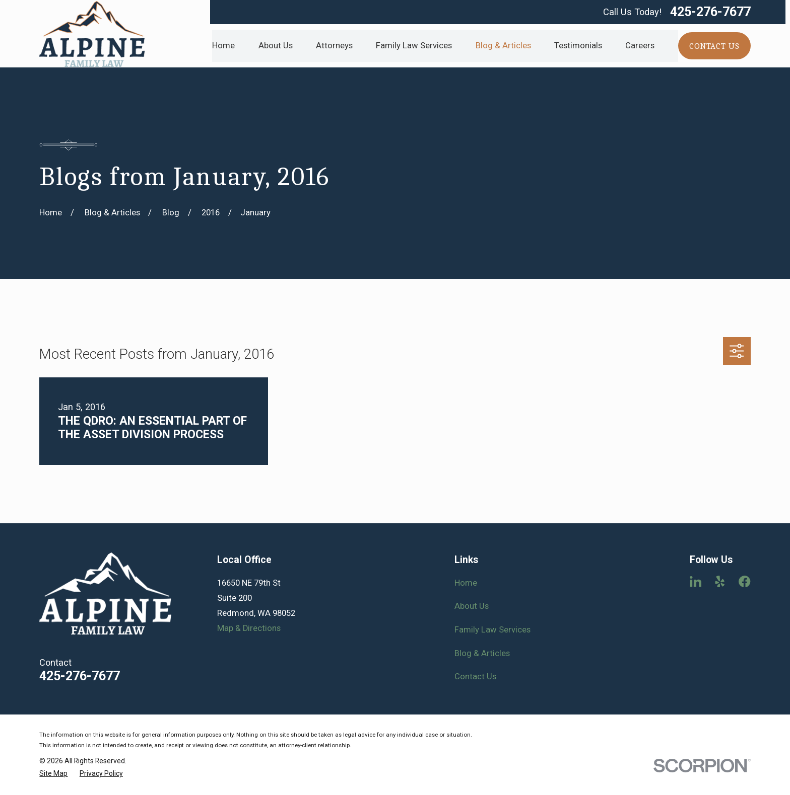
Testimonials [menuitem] (578, 45)
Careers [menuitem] (639, 45)
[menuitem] (53, 773)
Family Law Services (492, 629)
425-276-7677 (710, 12)
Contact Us (475, 676)
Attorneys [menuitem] (334, 45)
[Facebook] (744, 581)
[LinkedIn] (695, 581)
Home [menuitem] (223, 45)
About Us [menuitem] (275, 45)
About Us (471, 606)
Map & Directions (249, 628)
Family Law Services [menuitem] (414, 45)
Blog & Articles (482, 653)
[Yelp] (720, 581)
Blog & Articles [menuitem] (503, 45)
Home (465, 583)
